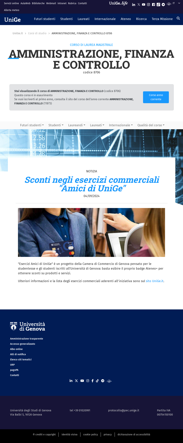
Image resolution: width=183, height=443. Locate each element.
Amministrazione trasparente (26, 338)
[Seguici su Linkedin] (134, 3)
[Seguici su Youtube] (143, 3)
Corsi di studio (37, 33)
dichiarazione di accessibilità (134, 434)
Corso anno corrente (156, 97)
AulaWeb (25, 3)
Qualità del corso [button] (149, 125)
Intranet (62, 3)
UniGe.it (18, 33)
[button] (45, 19)
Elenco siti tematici (21, 359)
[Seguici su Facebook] (153, 3)
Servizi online (11, 3)
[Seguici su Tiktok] (158, 3)
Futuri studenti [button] (30, 125)
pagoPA (14, 370)
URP (12, 364)
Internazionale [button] (119, 125)
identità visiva (69, 434)
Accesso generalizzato (22, 343)
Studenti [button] (54, 125)
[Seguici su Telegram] (163, 3)
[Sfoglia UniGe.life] (119, 6)
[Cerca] (178, 18)
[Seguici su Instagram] (148, 3)
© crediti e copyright (44, 434)
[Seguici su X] (139, 3)
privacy (108, 434)
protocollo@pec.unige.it (123, 410)
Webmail (51, 3)
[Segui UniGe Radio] (168, 3)
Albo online (16, 349)
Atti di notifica (18, 354)
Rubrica (72, 3)
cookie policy (90, 434)
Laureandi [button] (75, 125)
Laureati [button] (96, 125)
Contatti (82, 3)
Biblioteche (38, 3)
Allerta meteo (11, 10)
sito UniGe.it (154, 281)
